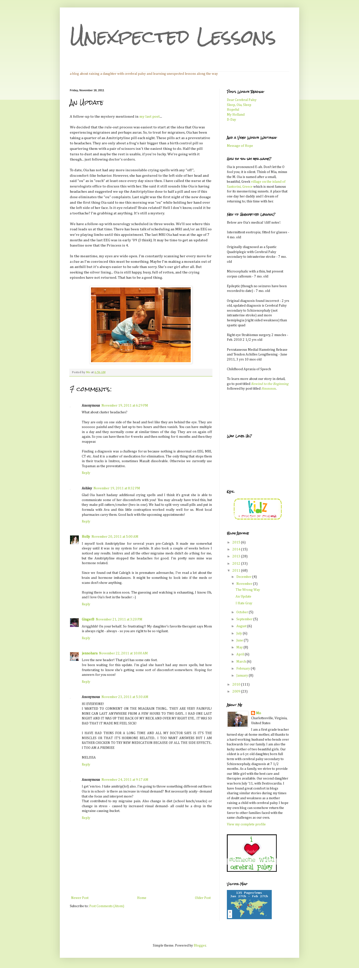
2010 (236, 684)
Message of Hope (240, 146)
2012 (236, 563)
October (242, 612)
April (240, 654)
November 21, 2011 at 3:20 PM (119, 619)
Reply (86, 473)
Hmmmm (268, 388)
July (239, 633)
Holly (86, 536)
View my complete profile (246, 824)
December (244, 577)
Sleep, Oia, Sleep (239, 105)
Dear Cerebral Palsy (242, 100)
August (241, 626)
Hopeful (233, 109)
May (240, 647)
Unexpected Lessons (173, 36)
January (242, 675)
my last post (149, 116)
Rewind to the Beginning (269, 384)
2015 (236, 542)
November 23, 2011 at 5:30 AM (124, 697)
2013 (236, 556)
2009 (236, 691)
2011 (236, 570)
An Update (243, 596)
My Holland (236, 114)
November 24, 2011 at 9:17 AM (124, 780)
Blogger (200, 945)
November (244, 584)
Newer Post (80, 898)
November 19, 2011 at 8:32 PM (116, 488)
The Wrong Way (248, 590)
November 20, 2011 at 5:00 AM (114, 536)
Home (141, 898)
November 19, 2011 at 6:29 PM (124, 405)
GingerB (88, 619)
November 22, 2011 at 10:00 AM (123, 653)
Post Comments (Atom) (106, 906)
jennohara (89, 653)
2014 (236, 549)
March (241, 661)
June (240, 640)
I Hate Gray (244, 603)
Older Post (203, 898)
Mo (258, 713)
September (244, 619)
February (243, 668)
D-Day (231, 119)
